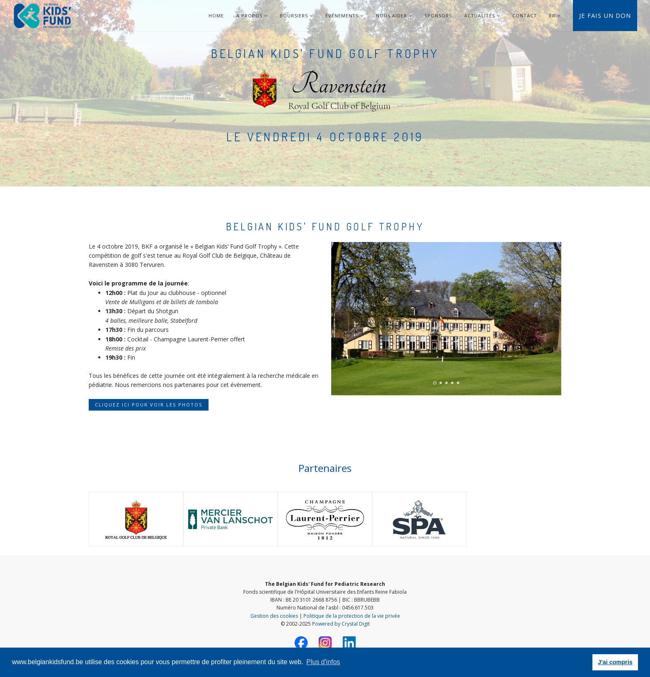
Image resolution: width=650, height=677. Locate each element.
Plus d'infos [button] (323, 661)
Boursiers (296, 15)
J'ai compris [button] (615, 662)
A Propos (251, 15)
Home (216, 15)
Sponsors (438, 15)
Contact (524, 15)
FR (552, 15)
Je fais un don (605, 15)
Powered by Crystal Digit (341, 623)
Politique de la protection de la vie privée (351, 615)
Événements (344, 15)
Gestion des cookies (274, 615)
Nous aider (394, 15)
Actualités (482, 15)
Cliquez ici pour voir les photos (148, 404)
